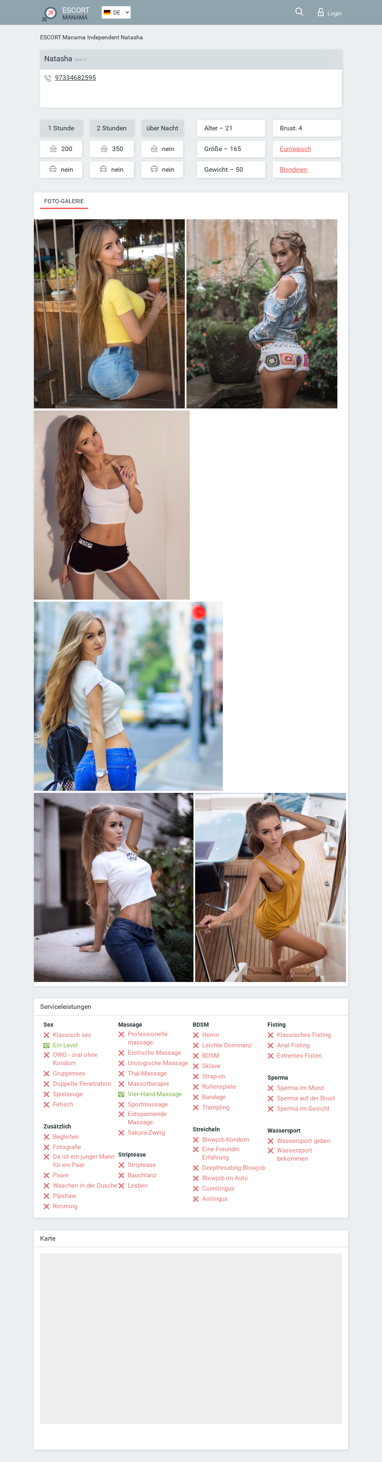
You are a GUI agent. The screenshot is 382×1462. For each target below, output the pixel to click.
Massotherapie (148, 1083)
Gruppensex (69, 1073)
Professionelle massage (148, 1038)
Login (330, 12)
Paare (61, 1175)
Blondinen (293, 169)
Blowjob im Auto (225, 1178)
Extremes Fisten (299, 1055)
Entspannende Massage (147, 1118)
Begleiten (66, 1136)
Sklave (211, 1066)
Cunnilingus (218, 1188)
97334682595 (75, 78)
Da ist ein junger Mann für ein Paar (84, 1161)
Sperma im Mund (300, 1088)
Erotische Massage (154, 1052)
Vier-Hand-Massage (155, 1094)
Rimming (65, 1206)
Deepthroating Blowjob (233, 1168)
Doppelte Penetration (82, 1083)
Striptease (142, 1165)
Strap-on (213, 1076)
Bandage (214, 1097)
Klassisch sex (72, 1035)
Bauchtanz (142, 1175)
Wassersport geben (303, 1141)
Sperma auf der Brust (306, 1098)
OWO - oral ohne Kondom (75, 1059)
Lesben (138, 1185)
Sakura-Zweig (146, 1132)
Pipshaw (64, 1196)
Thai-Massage (147, 1073)
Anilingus (215, 1199)
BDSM (210, 1055)
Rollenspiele (219, 1086)
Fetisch (63, 1104)
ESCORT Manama (63, 37)
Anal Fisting (293, 1045)
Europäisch (295, 149)
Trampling (215, 1107)
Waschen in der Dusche (85, 1185)
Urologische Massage (158, 1063)
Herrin (210, 1035)
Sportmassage (148, 1104)
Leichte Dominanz (227, 1045)
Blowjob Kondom (225, 1139)
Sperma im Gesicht (303, 1108)
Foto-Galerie (64, 201)
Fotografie (67, 1147)
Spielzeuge (68, 1094)
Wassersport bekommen (294, 1154)
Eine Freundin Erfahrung (220, 1153)
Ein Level (65, 1045)
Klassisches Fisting (304, 1035)
